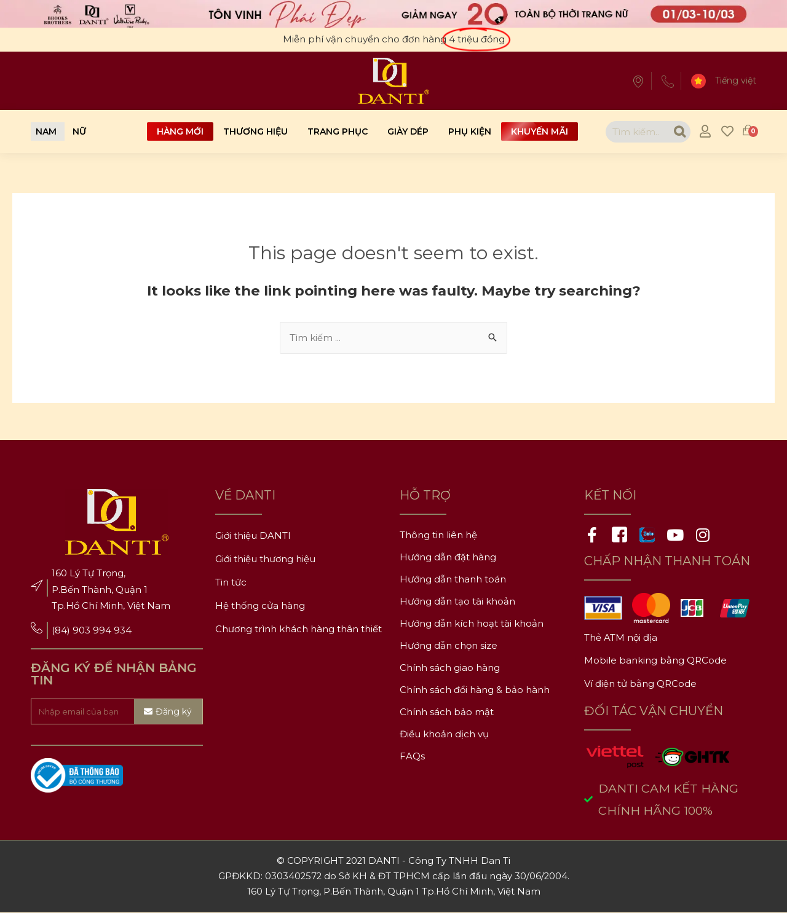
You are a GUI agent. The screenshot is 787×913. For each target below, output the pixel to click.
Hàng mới (180, 131)
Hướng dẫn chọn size (448, 646)
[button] (46, 131)
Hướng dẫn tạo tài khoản (457, 602)
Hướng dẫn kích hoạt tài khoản (472, 624)
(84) (62, 631)
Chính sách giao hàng (450, 668)
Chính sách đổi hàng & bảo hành (475, 690)
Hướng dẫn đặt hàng (448, 557)
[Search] (678, 132)
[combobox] (635, 132)
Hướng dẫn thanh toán (453, 580)
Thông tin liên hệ (438, 535)
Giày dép (408, 131)
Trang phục (337, 131)
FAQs (412, 756)
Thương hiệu (255, 131)
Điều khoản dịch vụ (444, 734)
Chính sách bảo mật (447, 712)
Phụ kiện (469, 131)
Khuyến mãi (539, 131)
